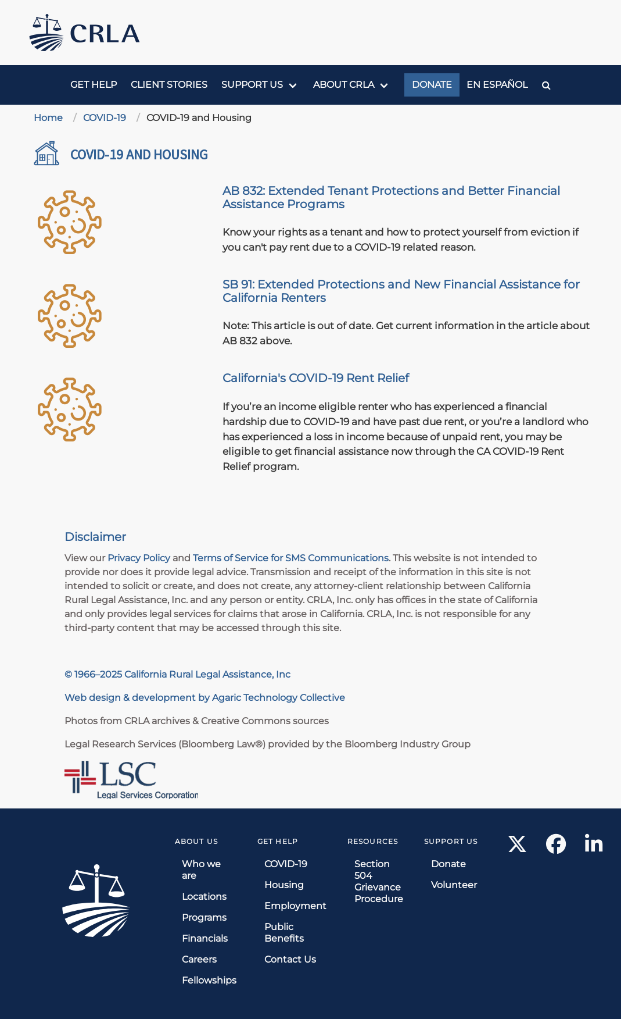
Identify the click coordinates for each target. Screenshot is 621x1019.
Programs (204, 917)
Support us (252, 84)
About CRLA (343, 84)
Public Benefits (284, 932)
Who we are (201, 869)
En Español (496, 84)
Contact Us (290, 959)
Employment (295, 905)
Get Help (93, 84)
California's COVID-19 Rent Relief (315, 378)
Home (48, 117)
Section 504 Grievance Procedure (378, 881)
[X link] (517, 848)
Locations (204, 896)
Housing (284, 884)
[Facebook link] (556, 848)
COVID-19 (104, 117)
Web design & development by (138, 697)
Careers (199, 959)
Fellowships (209, 980)
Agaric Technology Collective (278, 697)
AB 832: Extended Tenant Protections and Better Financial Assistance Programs (391, 197)
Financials (205, 938)
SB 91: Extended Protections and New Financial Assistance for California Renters (401, 291)
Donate (432, 84)
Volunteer (454, 884)
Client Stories (169, 84)
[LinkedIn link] (593, 848)
